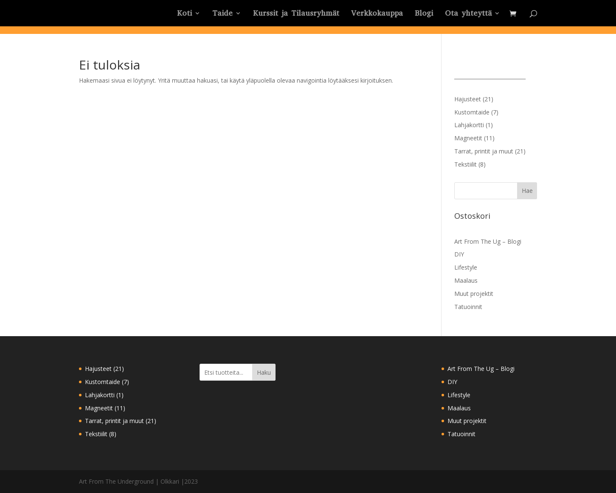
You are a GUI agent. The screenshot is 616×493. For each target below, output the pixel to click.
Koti (184, 14)
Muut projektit (473, 294)
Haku (264, 372)
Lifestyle (465, 267)
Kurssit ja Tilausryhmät (296, 14)
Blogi (424, 14)
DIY (459, 254)
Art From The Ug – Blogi (487, 241)
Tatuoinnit (468, 307)
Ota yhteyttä (468, 14)
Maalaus (466, 280)
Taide (222, 14)
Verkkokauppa (377, 14)
